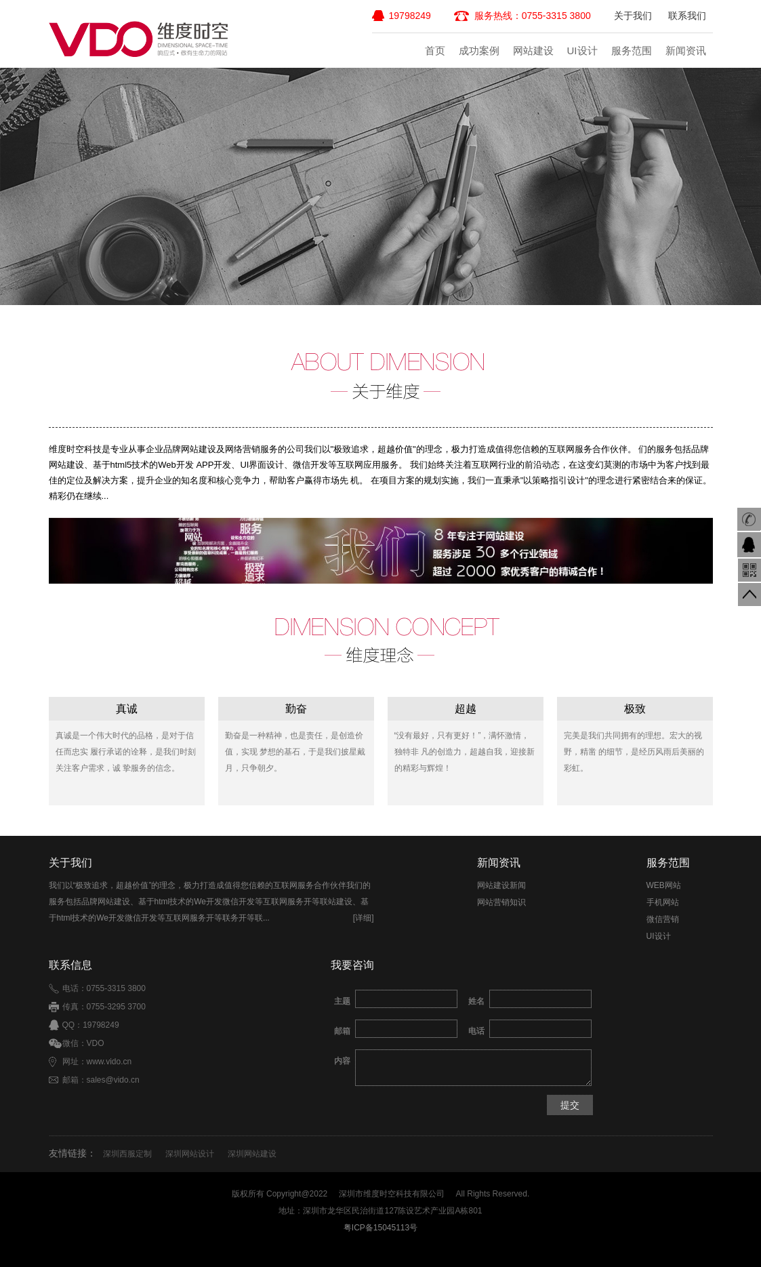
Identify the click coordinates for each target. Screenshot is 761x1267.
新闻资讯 (685, 50)
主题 (342, 1001)
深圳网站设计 (189, 1154)
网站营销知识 (501, 902)
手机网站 (662, 902)
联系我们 (687, 15)
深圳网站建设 (252, 1154)
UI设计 (582, 50)
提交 (569, 1105)
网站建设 (533, 50)
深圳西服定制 (127, 1154)
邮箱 (342, 1031)
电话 (476, 1031)
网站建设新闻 (501, 885)
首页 (435, 50)
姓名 (476, 1001)
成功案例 (479, 50)
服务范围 (631, 50)
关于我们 (633, 15)
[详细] (363, 918)
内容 (342, 1061)
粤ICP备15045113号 (380, 1227)
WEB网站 (663, 885)
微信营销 (662, 919)
